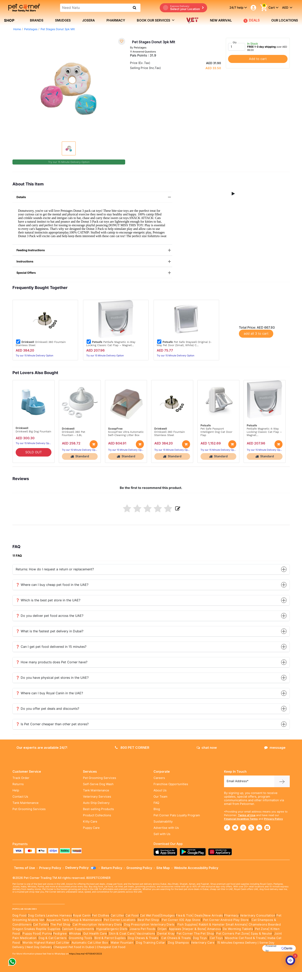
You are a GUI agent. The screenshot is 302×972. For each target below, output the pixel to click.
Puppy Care (91, 828)
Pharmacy (115, 20)
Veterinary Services (97, 796)
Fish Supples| (187, 924)
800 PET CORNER (132, 748)
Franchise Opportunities (171, 784)
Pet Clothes (100, 915)
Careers (159, 778)
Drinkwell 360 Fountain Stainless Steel (41, 343)
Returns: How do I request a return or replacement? (151, 569)
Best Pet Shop (149, 920)
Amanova (214, 929)
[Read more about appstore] (166, 852)
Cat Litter (117, 915)
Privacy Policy (273, 818)
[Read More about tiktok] (267, 828)
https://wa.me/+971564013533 (85, 953)
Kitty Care (90, 821)
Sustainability (163, 821)
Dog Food (19, 915)
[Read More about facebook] (227, 828)
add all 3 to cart (256, 333)
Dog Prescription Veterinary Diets (149, 924)
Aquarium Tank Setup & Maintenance (74, 920)
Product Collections (97, 815)
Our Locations (284, 20)
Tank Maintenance (25, 803)
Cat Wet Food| (150, 915)
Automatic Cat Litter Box (90, 942)
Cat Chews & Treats (176, 938)
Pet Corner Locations (119, 920)
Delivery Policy (80, 868)
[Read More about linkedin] (259, 828)
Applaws (175, 929)
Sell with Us (162, 834)
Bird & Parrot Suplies (110, 938)
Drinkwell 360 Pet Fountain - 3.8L (73, 433)
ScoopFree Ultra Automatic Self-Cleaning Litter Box (126, 433)
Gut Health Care (95, 933)
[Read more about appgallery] (221, 852)
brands (36, 20)
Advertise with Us (166, 828)
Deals (199, 915)
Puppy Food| (31, 933)
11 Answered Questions (143, 51)
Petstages (30, 29)
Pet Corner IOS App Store (181, 920)
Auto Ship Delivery (96, 803)
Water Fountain (122, 942)
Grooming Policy (139, 868)
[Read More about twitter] (251, 828)
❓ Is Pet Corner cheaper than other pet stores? (151, 724)
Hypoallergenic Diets (112, 929)
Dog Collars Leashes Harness (50, 915)
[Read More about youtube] (235, 828)
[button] (233, 194)
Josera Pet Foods (142, 929)
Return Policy (111, 868)
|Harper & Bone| (194, 929)
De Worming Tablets (238, 929)
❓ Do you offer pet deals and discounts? (151, 708)
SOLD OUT (33, 452)
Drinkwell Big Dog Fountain (33, 431)
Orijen (163, 929)
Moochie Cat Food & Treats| (245, 938)
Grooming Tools (80, 938)
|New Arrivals (213, 915)
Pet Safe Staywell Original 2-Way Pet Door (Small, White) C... (184, 343)
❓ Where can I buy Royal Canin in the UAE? (151, 693)
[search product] (134, 8)
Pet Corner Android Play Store (225, 920)
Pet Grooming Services (29, 809)
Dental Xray (166, 933)
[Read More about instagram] (243, 828)
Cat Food (132, 915)
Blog (157, 809)
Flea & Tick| (185, 915)
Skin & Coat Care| (122, 933)
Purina (47, 933)
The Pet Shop (60, 924)
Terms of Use (246, 815)
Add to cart (258, 59)
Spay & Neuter (261, 933)
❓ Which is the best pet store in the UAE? (151, 600)
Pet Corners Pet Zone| (233, 933)
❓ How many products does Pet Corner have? (151, 662)
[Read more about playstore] (194, 852)
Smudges (63, 20)
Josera (88, 20)
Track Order (20, 778)
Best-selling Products (98, 809)
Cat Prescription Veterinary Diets (97, 924)
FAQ (156, 803)
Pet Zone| (262, 929)
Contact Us (20, 796)
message (275, 748)
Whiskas (75, 933)
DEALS (251, 20)
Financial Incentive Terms (241, 818)
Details (94, 197)
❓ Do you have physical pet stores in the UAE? (151, 677)
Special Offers (94, 273)
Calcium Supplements (78, 929)
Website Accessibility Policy (196, 868)
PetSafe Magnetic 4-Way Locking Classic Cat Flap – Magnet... (110, 343)
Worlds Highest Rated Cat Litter (46, 942)
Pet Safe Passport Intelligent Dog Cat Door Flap (216, 432)
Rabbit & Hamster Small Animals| (224, 924)
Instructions (94, 261)
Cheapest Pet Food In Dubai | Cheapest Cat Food (90, 947)
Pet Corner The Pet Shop (195, 933)
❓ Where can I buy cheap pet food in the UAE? (151, 584)
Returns (18, 784)
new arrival (221, 20)
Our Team (160, 796)
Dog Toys (200, 938)
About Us (160, 790)
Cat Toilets (41, 924)
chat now (207, 748)
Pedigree (60, 933)
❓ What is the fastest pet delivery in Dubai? (151, 631)
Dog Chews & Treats (143, 938)
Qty (235, 42)
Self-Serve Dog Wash (98, 784)
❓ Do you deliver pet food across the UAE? (151, 615)
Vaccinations (145, 933)
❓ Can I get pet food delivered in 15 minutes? (151, 646)
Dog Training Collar (150, 942)
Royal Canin (82, 915)
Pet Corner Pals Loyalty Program (177, 815)
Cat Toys (216, 938)
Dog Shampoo (178, 942)
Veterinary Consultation (257, 915)
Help (15, 790)
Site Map (163, 868)
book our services (156, 20)
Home (17, 29)
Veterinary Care (203, 942)
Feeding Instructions (94, 250)
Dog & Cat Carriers (52, 938)
